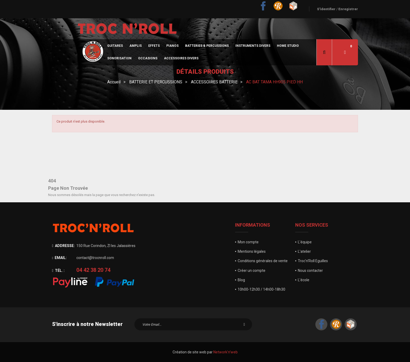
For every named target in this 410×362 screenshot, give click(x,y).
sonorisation (119, 58)
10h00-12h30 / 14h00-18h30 (261, 289)
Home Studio (288, 46)
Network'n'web (225, 352)
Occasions (147, 58)
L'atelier (304, 251)
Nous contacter (310, 270)
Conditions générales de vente (263, 261)
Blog (241, 280)
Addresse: (63, 246)
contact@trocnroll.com (95, 258)
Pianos (172, 46)
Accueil (68, 46)
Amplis (135, 46)
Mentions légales (252, 251)
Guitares (115, 46)
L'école (303, 280)
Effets (154, 46)
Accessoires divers (181, 58)
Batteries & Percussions (207, 46)
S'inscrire (244, 324)
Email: (59, 258)
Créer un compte (251, 270)
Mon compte (248, 242)
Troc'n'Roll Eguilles (313, 261)
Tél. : (58, 270)
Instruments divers (252, 46)
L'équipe (305, 242)
